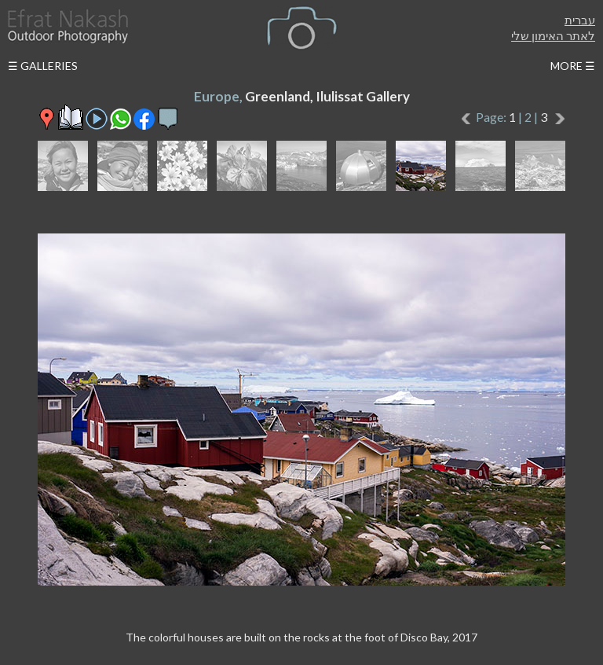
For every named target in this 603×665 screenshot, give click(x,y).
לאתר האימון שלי (553, 35)
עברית (580, 20)
